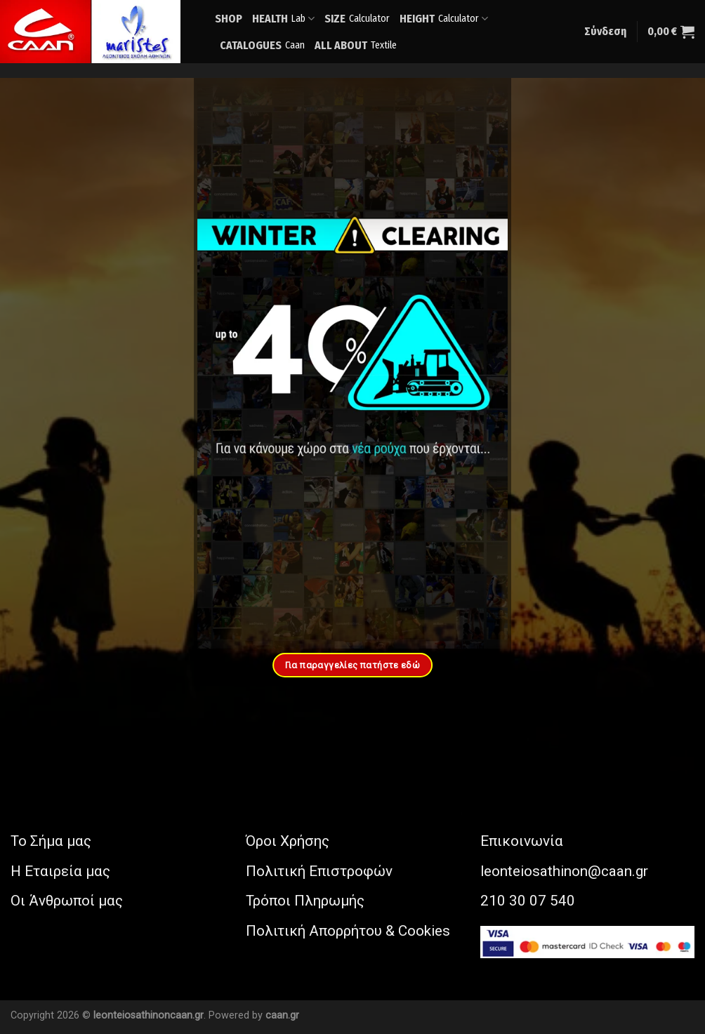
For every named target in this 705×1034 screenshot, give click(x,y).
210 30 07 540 (527, 900)
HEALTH (283, 19)
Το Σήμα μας (51, 841)
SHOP (228, 18)
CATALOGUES (262, 45)
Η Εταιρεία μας (60, 871)
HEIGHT (444, 19)
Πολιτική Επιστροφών (319, 871)
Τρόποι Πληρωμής (305, 900)
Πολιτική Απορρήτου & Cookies (348, 930)
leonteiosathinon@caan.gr (564, 871)
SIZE (357, 18)
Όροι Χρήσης (287, 841)
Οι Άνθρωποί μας (67, 900)
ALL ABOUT (356, 45)
